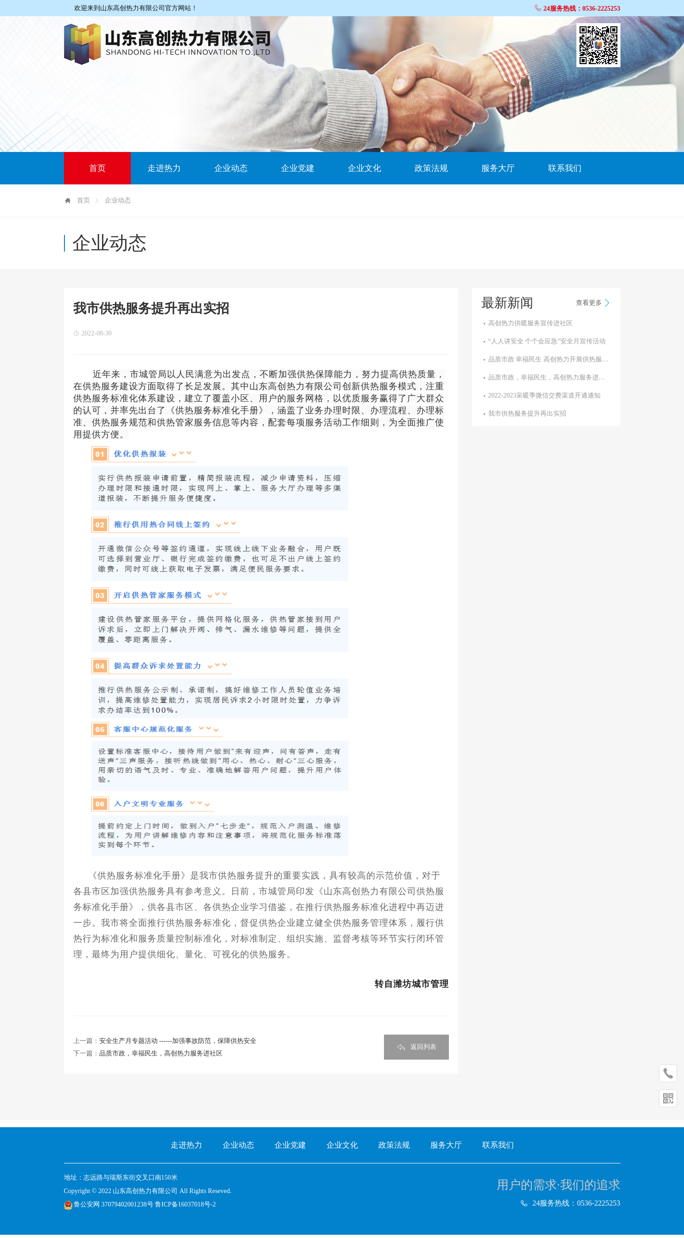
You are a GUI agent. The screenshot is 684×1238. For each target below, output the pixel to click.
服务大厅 (498, 171)
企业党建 (297, 171)
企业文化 (364, 171)
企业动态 (231, 171)
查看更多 (593, 306)
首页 (97, 171)
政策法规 (431, 171)
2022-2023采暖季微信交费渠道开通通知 (544, 399)
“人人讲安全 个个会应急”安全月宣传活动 (547, 344)
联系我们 (565, 171)
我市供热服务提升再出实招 (527, 417)
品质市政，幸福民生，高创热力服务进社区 (161, 1056)
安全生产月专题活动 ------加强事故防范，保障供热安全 (177, 1044)
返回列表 (416, 1050)
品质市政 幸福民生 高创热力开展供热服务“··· (549, 363)
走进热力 (164, 171)
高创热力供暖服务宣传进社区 (530, 326)
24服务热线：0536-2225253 (577, 8)
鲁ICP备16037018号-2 (185, 1207)
